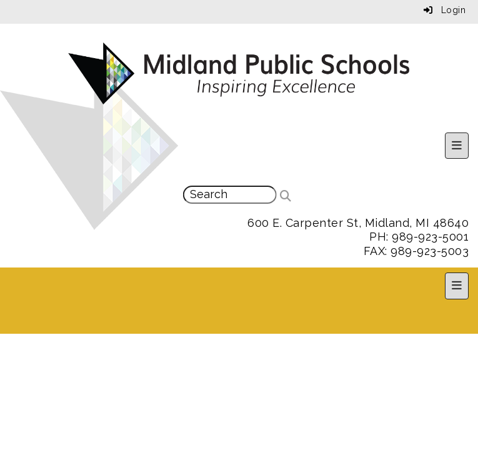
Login (445, 10)
